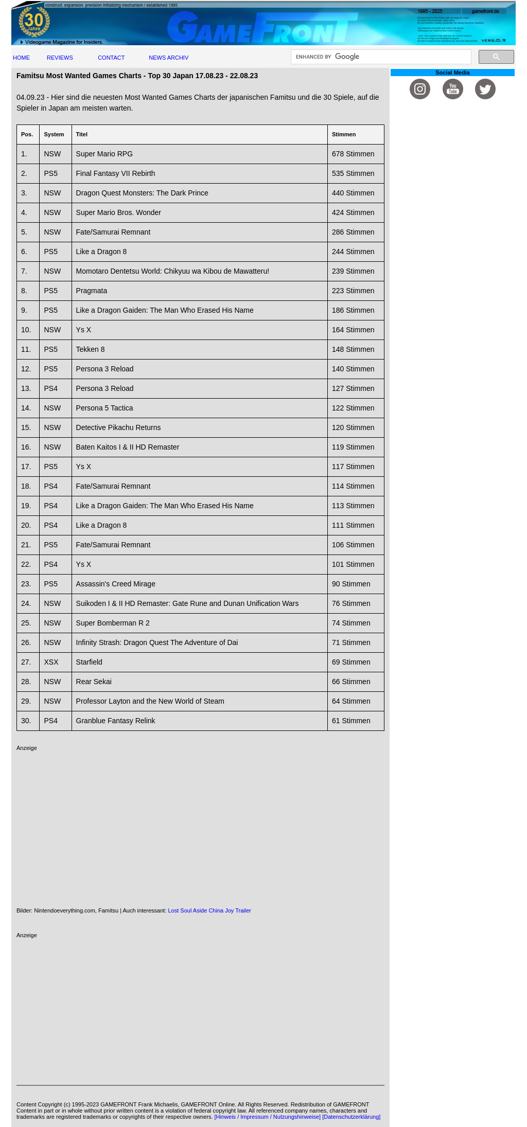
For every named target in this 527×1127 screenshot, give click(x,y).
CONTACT (111, 58)
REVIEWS (60, 58)
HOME (21, 58)
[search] (380, 57)
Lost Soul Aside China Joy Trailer (209, 910)
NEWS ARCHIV (168, 58)
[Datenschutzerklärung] (351, 1117)
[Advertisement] (200, 823)
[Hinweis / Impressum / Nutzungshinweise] (268, 1117)
